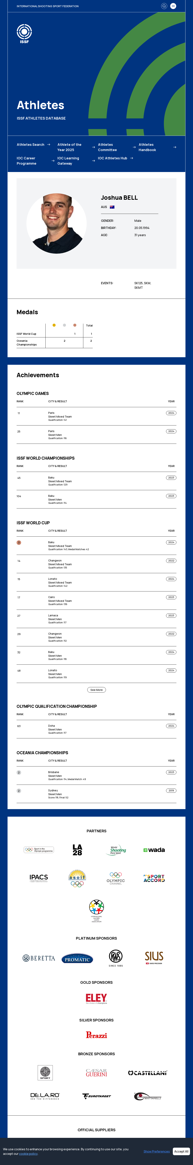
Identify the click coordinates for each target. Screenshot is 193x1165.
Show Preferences (157, 1151)
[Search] (164, 6)
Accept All (181, 1151)
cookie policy (28, 1154)
